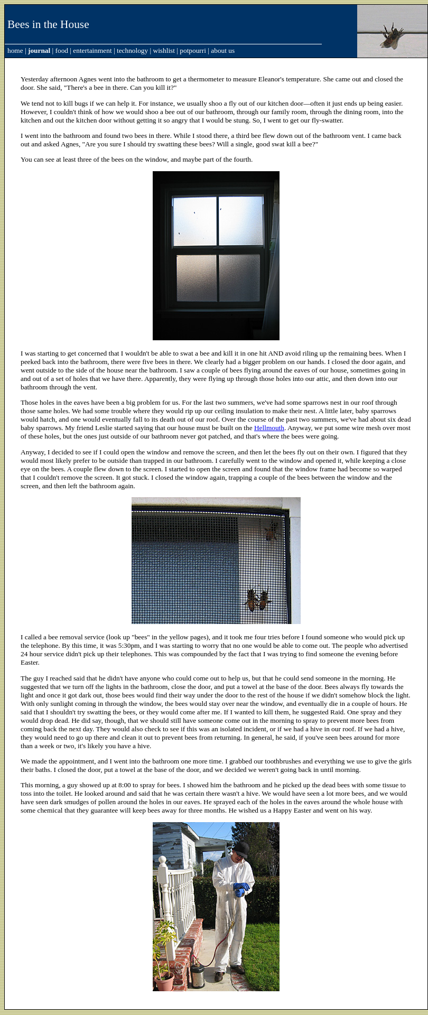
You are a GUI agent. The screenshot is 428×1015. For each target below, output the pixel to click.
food (61, 50)
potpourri (193, 50)
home (15, 50)
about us (223, 50)
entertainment (92, 50)
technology (132, 50)
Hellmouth (269, 428)
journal (39, 50)
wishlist (164, 50)
